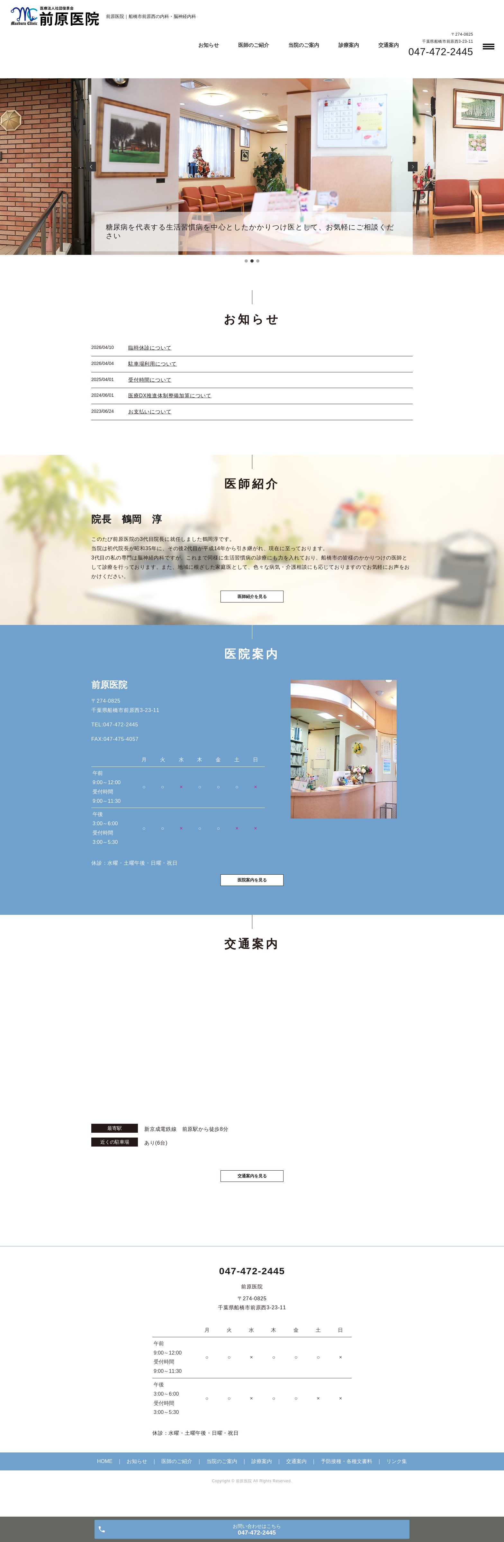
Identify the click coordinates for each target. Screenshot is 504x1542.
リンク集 (396, 1481)
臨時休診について (149, 348)
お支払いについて (149, 411)
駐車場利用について (152, 364)
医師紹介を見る (252, 602)
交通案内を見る (252, 1194)
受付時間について (149, 380)
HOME (105, 1481)
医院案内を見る (252, 895)
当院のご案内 (303, 45)
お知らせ (208, 45)
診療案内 (348, 45)
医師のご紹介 (253, 45)
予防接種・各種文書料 (346, 1481)
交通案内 (388, 45)
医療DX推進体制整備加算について (170, 395)
